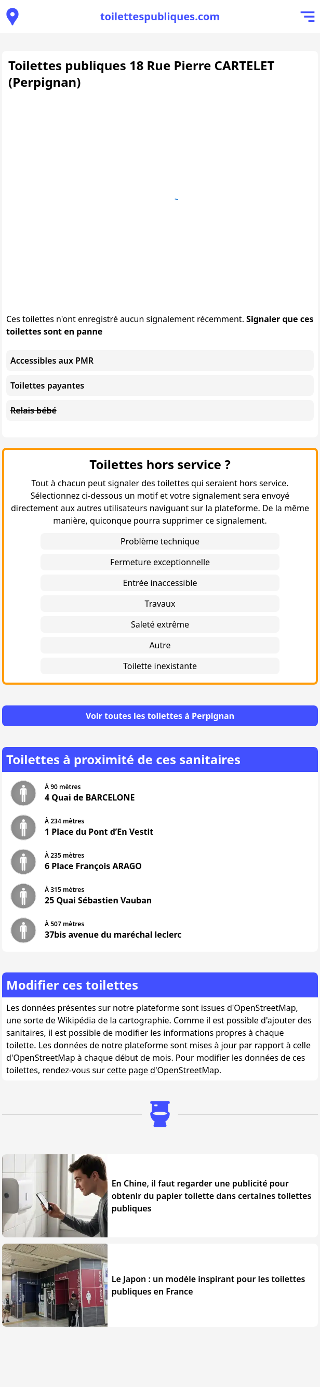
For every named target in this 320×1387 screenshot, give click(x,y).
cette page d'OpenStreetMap (163, 1070)
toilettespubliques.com (160, 16)
